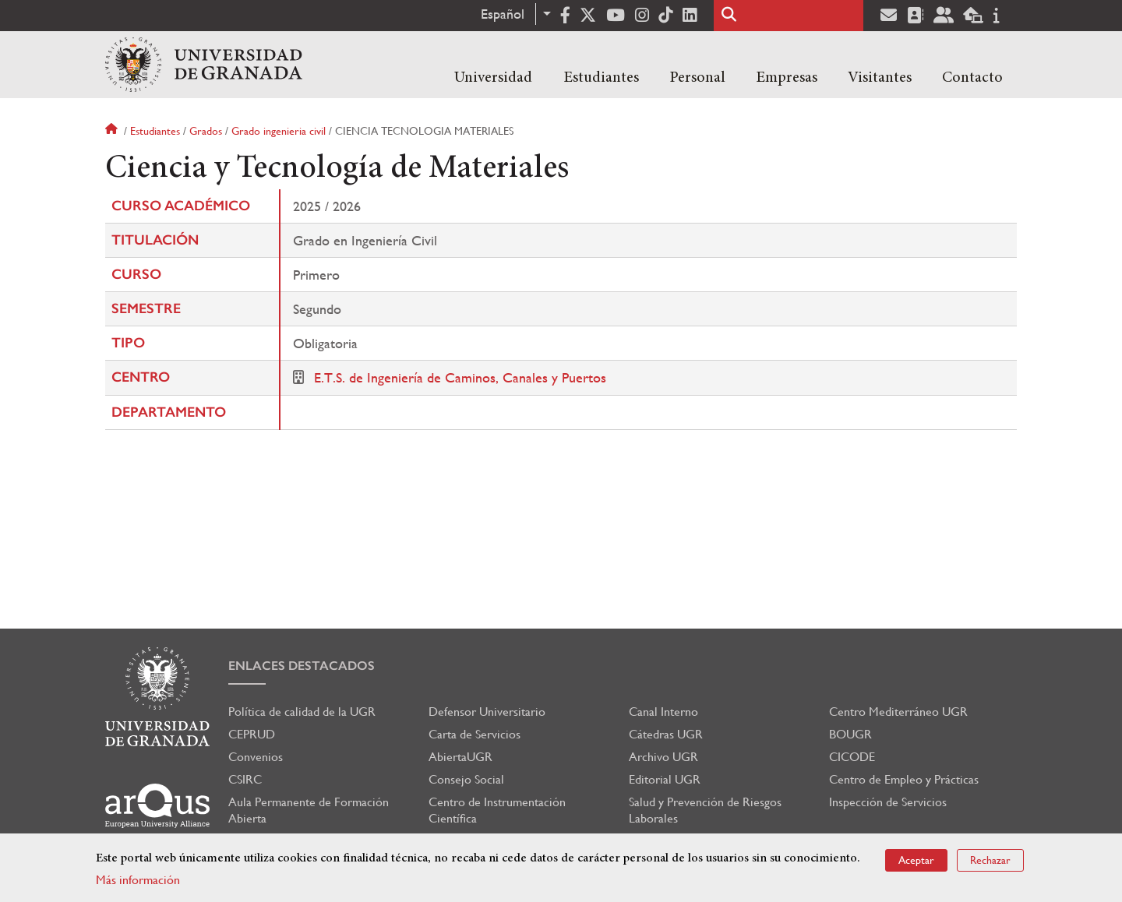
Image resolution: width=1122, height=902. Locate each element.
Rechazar (990, 860)
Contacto (972, 78)
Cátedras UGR (666, 734)
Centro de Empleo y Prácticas (904, 779)
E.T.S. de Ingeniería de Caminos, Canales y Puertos (460, 377)
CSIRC (245, 779)
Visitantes (880, 78)
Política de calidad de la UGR (302, 711)
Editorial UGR (664, 779)
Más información (138, 879)
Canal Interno (663, 711)
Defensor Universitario (487, 711)
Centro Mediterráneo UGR (898, 711)
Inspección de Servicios (888, 802)
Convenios (255, 756)
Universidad (493, 78)
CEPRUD (251, 734)
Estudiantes (601, 78)
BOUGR (850, 734)
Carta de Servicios (474, 734)
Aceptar (916, 860)
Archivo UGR (663, 756)
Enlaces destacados (301, 665)
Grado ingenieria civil (278, 131)
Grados (205, 131)
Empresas (786, 78)
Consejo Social (466, 779)
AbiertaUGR (460, 756)
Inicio (113, 131)
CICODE (852, 756)
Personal (697, 78)
